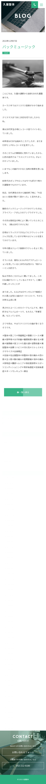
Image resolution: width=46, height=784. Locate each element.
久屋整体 (9, 4)
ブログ (12, 29)
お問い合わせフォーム (23, 752)
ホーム (5, 29)
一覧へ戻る (23, 391)
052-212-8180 (23, 765)
